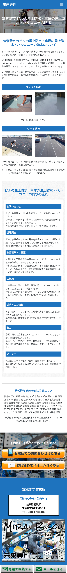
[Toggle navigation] (61, 4)
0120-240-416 (37, 512)
